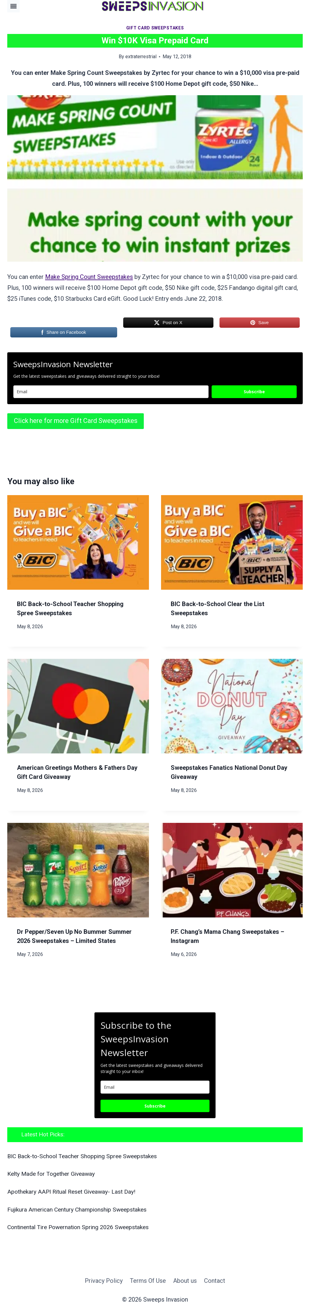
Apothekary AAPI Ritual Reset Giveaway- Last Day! (71, 1191)
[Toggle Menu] (13, 6)
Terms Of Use (148, 1280)
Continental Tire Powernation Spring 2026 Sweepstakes (78, 1227)
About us (185, 1280)
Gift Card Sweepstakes (155, 27)
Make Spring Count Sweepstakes (89, 276)
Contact (214, 1280)
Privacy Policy (104, 1280)
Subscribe (254, 391)
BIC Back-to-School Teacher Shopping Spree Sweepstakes (82, 1156)
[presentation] (78, 542)
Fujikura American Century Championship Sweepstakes (77, 1209)
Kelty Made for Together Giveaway (51, 1173)
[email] (155, 1087)
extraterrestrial (141, 56)
